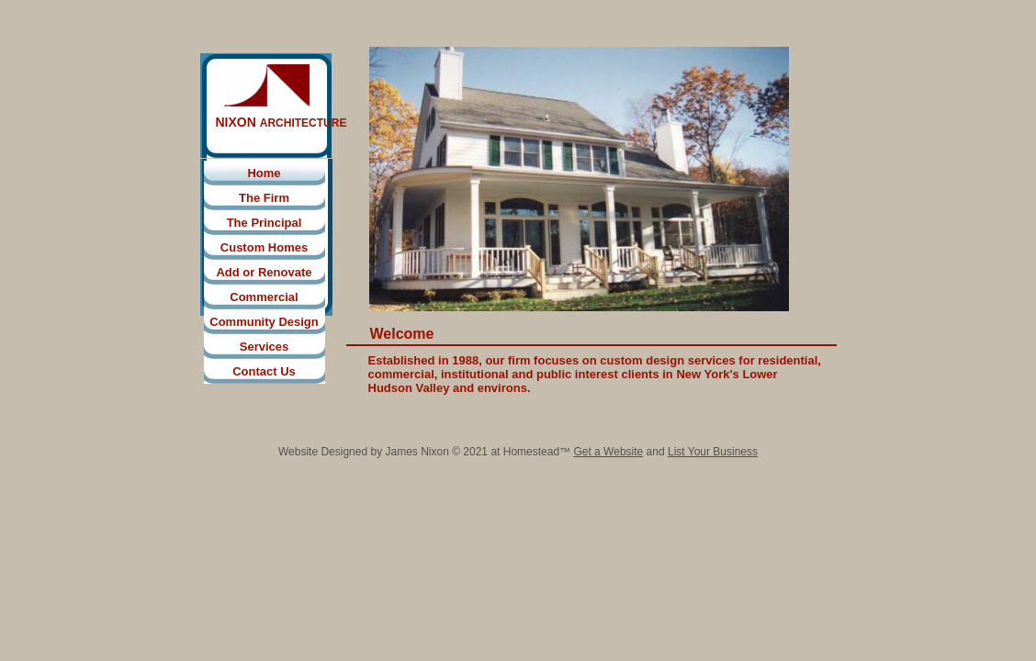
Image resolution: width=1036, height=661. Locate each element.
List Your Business (713, 451)
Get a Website (608, 451)
